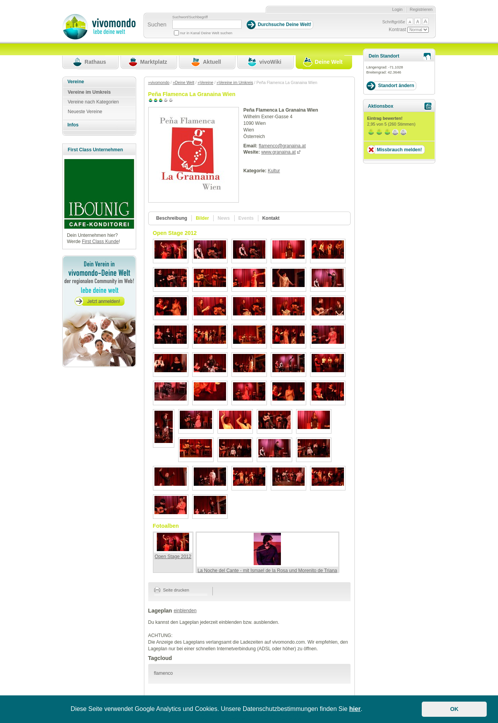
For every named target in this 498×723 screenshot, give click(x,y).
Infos (73, 125)
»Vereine (205, 83)
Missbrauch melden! (399, 149)
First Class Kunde (100, 241)
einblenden (185, 610)
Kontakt (271, 218)
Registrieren (421, 9)
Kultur (274, 170)
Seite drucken (171, 590)
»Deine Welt (183, 83)
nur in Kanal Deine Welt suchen (206, 33)
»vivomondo (159, 83)
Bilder (202, 218)
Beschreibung (171, 218)
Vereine (75, 81)
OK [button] (454, 709)
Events (246, 218)
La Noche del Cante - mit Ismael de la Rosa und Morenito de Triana (267, 570)
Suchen (157, 24)
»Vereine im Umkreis (235, 83)
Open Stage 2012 (173, 556)
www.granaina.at (278, 152)
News (223, 218)
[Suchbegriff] (207, 24)
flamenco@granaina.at (282, 146)
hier (355, 708)
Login (397, 9)
